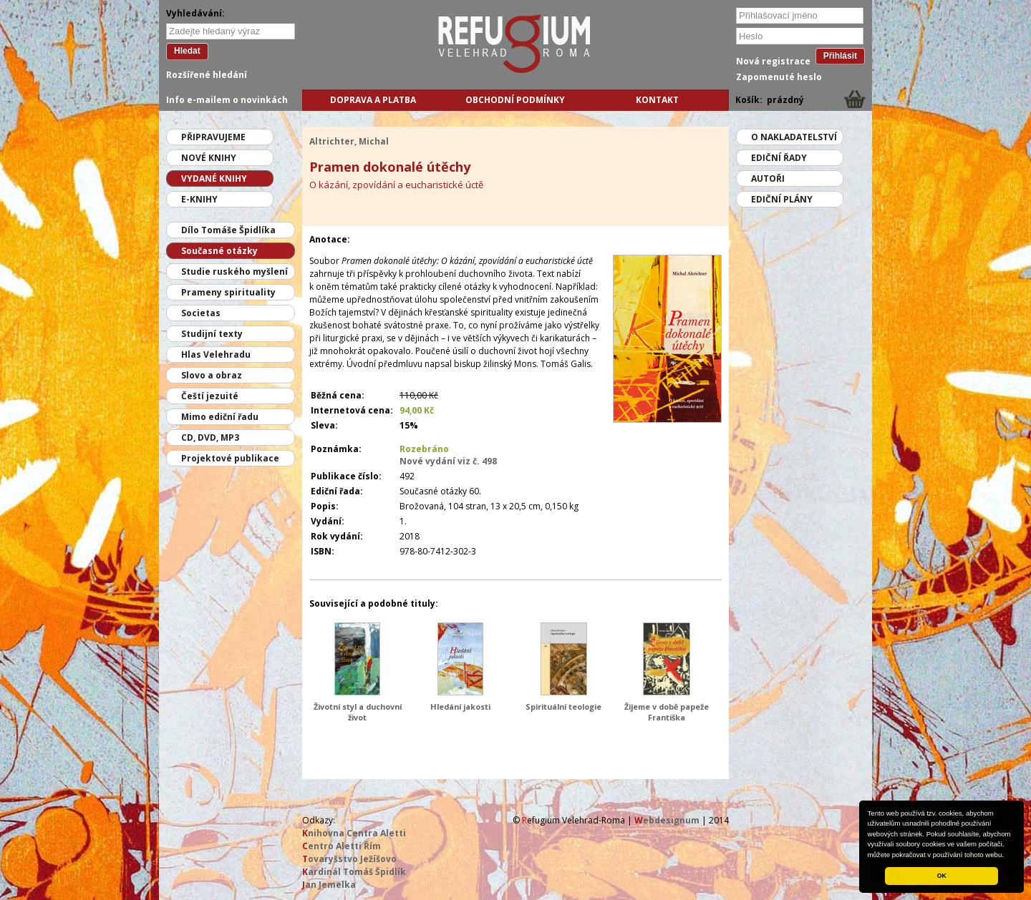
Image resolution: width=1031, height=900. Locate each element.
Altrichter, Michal (349, 141)
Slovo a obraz (211, 375)
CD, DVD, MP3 (210, 437)
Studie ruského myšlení (234, 271)
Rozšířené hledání (206, 75)
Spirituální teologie (563, 706)
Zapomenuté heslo (779, 77)
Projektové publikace (230, 458)
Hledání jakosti (460, 706)
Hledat (187, 51)
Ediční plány (782, 199)
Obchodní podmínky (515, 100)
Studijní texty (212, 334)
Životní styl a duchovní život (358, 712)
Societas (201, 313)
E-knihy (199, 199)
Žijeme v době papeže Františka (666, 712)
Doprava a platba (373, 100)
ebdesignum (667, 820)
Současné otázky (219, 251)
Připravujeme (213, 137)
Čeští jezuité (209, 396)
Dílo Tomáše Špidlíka (228, 230)
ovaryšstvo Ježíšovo (349, 859)
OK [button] (942, 875)
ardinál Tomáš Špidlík (354, 872)
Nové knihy (208, 158)
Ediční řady (779, 158)
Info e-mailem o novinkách (227, 100)
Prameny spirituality (228, 292)
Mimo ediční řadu (219, 417)
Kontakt (657, 100)
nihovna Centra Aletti (354, 833)
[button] (1007, 855)
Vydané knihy (214, 178)
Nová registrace (773, 61)
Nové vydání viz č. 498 (448, 461)
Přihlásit (840, 56)
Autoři (768, 178)
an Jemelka (329, 885)
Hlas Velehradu (216, 354)
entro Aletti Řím (341, 846)
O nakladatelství (794, 137)
